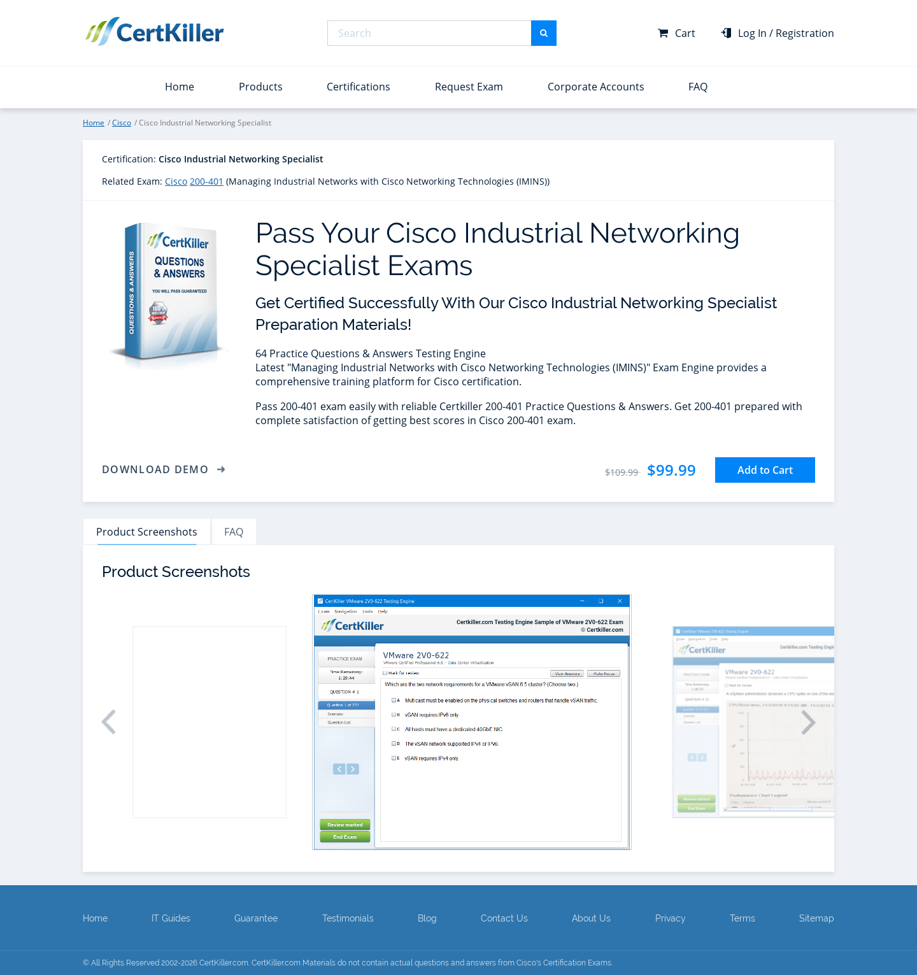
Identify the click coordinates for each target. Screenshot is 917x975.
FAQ (697, 87)
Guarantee (256, 918)
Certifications (358, 87)
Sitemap (816, 918)
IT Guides (171, 918)
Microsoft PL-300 (581, 47)
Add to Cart (765, 470)
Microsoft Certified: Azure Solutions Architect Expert (345, 18)
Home (179, 87)
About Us (591, 918)
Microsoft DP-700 (582, 18)
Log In (752, 33)
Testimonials (348, 918)
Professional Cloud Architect (294, 63)
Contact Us (504, 918)
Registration (805, 33)
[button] (108, 722)
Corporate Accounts (596, 87)
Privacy (670, 918)
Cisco (121, 122)
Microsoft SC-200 (582, 63)
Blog (427, 918)
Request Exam (469, 87)
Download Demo (155, 469)
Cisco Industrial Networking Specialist (205, 122)
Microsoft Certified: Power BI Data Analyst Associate (344, 47)
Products (261, 87)
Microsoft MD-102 (584, 33)
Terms (742, 918)
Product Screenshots (146, 531)
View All (99, 82)
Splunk (97, 63)
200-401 (207, 181)
